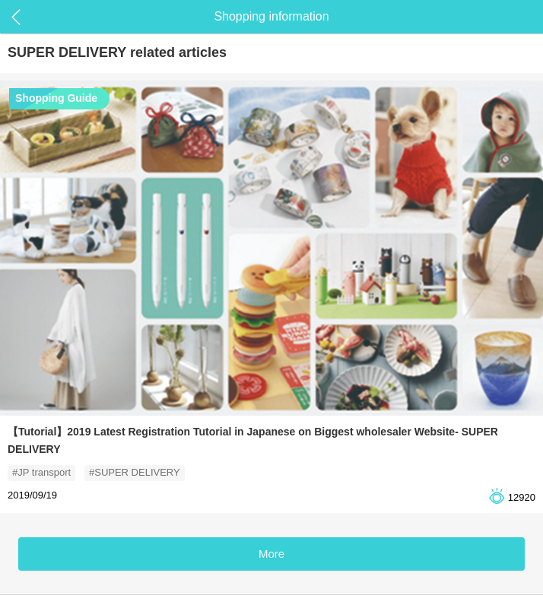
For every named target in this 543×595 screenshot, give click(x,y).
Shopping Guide (56, 98)
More (271, 553)
